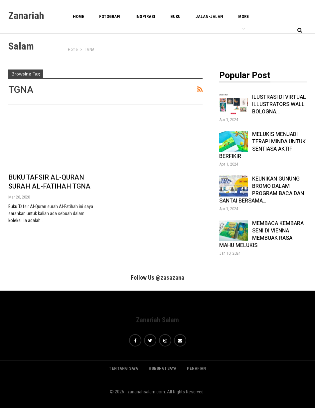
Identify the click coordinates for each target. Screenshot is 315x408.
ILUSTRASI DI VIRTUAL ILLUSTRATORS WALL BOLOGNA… (279, 104)
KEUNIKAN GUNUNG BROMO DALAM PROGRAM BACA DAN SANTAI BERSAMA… (261, 190)
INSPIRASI (145, 16)
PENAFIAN (196, 368)
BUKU (175, 16)
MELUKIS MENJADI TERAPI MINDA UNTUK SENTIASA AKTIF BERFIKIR (262, 145)
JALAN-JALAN (209, 16)
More (243, 16)
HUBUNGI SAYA (162, 368)
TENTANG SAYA (123, 368)
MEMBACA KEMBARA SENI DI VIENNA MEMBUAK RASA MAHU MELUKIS (261, 234)
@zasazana (170, 277)
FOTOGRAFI (109, 16)
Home (78, 16)
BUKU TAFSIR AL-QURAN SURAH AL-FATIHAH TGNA (49, 182)
